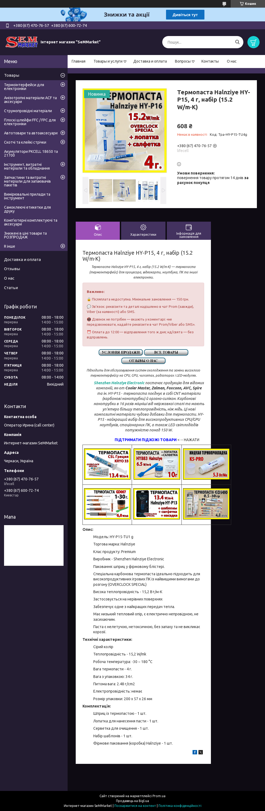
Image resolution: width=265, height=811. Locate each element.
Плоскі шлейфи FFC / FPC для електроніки (30, 122)
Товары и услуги (108, 61)
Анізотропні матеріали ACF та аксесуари (30, 100)
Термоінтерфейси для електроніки (24, 87)
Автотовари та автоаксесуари (31, 133)
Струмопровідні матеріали (28, 111)
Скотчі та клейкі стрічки (25, 142)
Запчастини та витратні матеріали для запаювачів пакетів (27, 181)
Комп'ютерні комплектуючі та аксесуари (30, 222)
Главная (78, 61)
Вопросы (183, 61)
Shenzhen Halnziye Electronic (119, 383)
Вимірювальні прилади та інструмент (27, 196)
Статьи (11, 287)
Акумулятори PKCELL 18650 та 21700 (31, 153)
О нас (232, 61)
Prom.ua (159, 796)
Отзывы (12, 268)
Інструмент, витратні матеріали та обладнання (27, 166)
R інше (9, 246)
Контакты (210, 61)
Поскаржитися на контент (135, 805)
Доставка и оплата (150, 61)
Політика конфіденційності (179, 805)
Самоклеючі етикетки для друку (27, 209)
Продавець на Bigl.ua (132, 801)
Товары (11, 75)
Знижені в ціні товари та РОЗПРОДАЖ (25, 235)
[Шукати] (237, 42)
